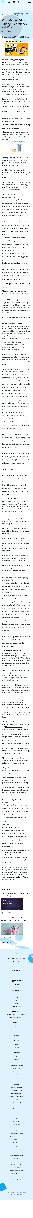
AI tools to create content (13, 727)
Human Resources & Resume (16, 1081)
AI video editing (7, 121)
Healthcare (16, 1075)
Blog (9, 14)
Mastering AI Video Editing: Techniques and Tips (21, 14)
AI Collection (13, 1192)
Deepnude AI (17, 1026)
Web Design (16, 1084)
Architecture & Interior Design (16, 1102)
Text (16, 1127)
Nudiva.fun (16, 1029)
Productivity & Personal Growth (16, 1096)
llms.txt (16, 1044)
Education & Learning (16, 1173)
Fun (16, 1118)
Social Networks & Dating (16, 1090)
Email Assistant (16, 1059)
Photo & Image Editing (16, 1093)
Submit (16, 1000)
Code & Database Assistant (16, 1170)
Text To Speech (16, 1068)
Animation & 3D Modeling (16, 1152)
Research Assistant (16, 1167)
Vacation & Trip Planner (16, 1164)
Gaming (16, 1130)
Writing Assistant (16, 1158)
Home (4, 14)
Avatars (16, 1105)
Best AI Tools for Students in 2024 (16, 1017)
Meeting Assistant (16, 1186)
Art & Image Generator (16, 1149)
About (16, 997)
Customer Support (16, 1179)
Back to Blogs (6, 942)
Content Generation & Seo (16, 1183)
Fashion (16, 1062)
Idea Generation (16, 1124)
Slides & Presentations (16, 1087)
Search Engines (16, 1142)
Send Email (16, 984)
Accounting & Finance (16, 1146)
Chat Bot (17, 1099)
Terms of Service (16, 970)
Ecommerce (16, 1176)
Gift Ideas (16, 1139)
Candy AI (16, 1032)
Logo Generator (16, 1115)
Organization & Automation (16, 1065)
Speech (16, 1161)
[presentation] (18, 1)
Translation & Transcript (16, 1071)
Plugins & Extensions (16, 1078)
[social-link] (9, 2)
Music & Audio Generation (16, 1136)
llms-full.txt (16, 1047)
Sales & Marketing (16, 1108)
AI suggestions (10, 475)
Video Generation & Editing (16, 1133)
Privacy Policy (16, 974)
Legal (16, 1056)
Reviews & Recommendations (16, 1155)
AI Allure (16, 1035)
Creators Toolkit (16, 1121)
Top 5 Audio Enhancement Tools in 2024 (16, 1014)
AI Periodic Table (16, 1006)
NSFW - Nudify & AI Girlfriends (16, 1112)
